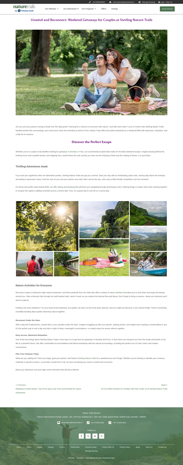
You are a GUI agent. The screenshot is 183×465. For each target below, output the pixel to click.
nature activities (116, 292)
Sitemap (71, 458)
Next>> (164, 385)
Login (162, 2)
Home (19, 447)
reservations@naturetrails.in (72, 422)
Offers (103, 9)
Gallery (39, 447)
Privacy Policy (125, 447)
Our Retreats (51, 8)
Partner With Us (108, 447)
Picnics (62, 447)
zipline (131, 175)
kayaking (71, 187)
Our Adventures (70, 9)
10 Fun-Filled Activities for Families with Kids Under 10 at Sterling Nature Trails (134, 389)
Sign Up (169, 2)
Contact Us (162, 447)
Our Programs (89, 8)
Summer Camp (90, 447)
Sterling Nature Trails (87, 358)
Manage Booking (91, 451)
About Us (149, 447)
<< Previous (21, 385)
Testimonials (75, 447)
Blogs (138, 447)
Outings (114, 9)
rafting (60, 187)
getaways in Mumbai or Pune (71, 152)
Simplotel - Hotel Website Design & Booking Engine (96, 458)
